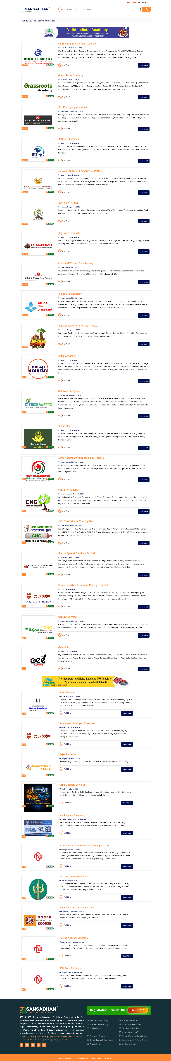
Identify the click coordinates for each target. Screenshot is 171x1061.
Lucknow (63, 1037)
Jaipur (54, 1037)
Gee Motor (64, 645)
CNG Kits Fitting (66, 615)
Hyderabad (54, 1034)
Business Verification (129, 1018)
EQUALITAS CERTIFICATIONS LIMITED (79, 170)
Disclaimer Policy (127, 1042)
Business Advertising (97, 1022)
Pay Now (138, 1008)
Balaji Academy (66, 355)
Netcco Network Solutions (73, 936)
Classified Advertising (129, 1026)
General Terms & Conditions (133, 1034)
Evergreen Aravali (67, 202)
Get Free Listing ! (138, 2)
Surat (40, 1037)
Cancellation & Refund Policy (133, 1038)
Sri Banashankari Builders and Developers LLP (84, 843)
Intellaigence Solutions (71, 813)
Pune (47, 1037)
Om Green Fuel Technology (74, 874)
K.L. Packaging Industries (72, 107)
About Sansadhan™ (129, 1030)
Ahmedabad (66, 1034)
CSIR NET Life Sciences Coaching (76, 43)
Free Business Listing (98, 1018)
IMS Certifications (68, 138)
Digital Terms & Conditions (100, 1038)
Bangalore (41, 1034)
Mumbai (23, 1034)
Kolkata (23, 1037)
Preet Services (67, 690)
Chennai (78, 1034)
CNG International (67, 488)
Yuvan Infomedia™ (82, 1056)
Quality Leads (94, 1026)
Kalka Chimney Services (72, 783)
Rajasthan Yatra (67, 752)
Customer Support (96, 1034)
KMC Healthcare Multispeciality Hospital (80, 456)
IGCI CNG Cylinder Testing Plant (75, 520)
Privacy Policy (94, 1042)
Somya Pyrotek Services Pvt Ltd (75, 551)
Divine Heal (64, 425)
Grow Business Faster (130, 1022)
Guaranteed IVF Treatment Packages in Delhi (82, 583)
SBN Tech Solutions (70, 966)
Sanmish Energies (68, 390)
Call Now (64, 65)
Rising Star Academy (69, 293)
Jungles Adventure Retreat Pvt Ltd (76, 324)
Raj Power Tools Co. (69, 232)
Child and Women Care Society (74, 262)
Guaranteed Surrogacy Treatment (77, 721)
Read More (142, 65)
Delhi (32, 1034)
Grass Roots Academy (70, 75)
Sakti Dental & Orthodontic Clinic (76, 905)
